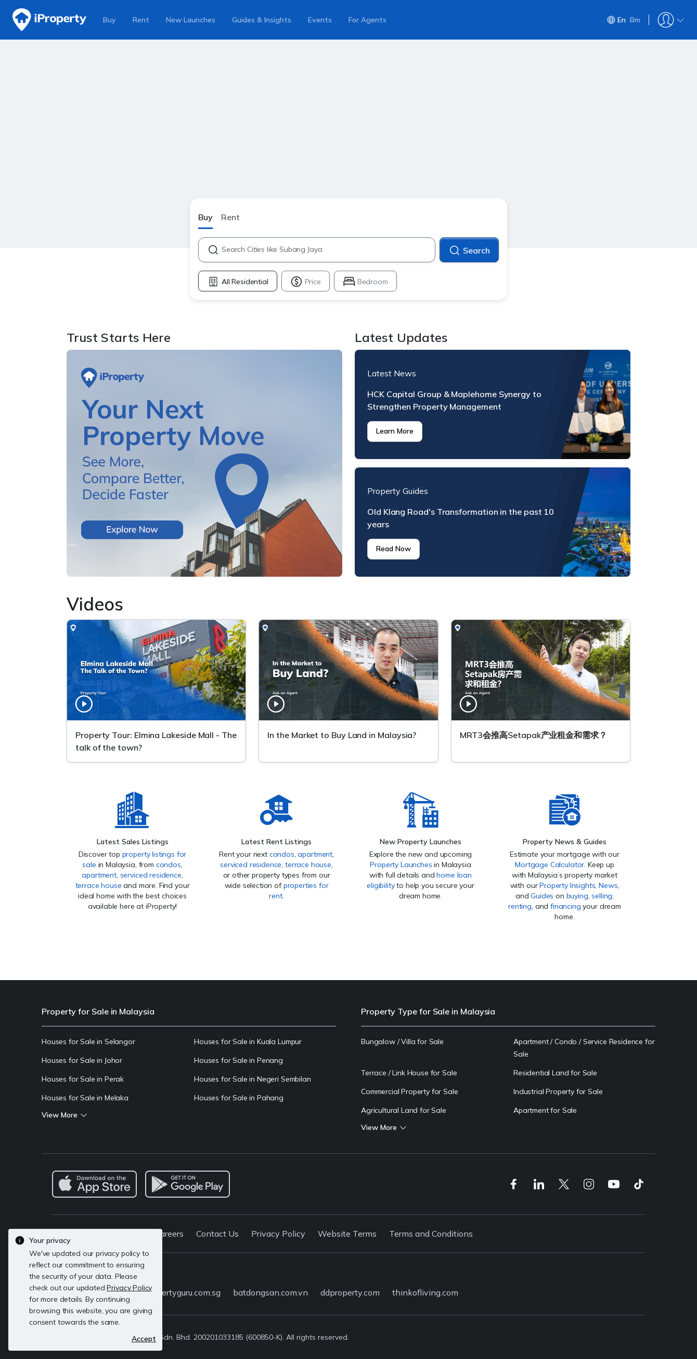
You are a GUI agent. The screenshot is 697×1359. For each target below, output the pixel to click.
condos (168, 864)
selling (601, 895)
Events (320, 19)
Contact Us (217, 1233)
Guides (542, 895)
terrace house (98, 885)
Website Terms (347, 1233)
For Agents (367, 19)
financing (565, 906)
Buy (109, 19)
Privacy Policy (278, 1233)
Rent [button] (230, 217)
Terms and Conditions (431, 1233)
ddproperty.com (350, 1292)
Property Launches (401, 864)
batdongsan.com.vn (270, 1292)
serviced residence (151, 875)
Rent (141, 19)
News (608, 885)
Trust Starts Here (204, 463)
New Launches (190, 19)
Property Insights (567, 885)
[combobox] (328, 249)
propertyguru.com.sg (182, 1292)
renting (520, 906)
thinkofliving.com (425, 1292)
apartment (99, 875)
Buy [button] (205, 217)
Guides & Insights (261, 19)
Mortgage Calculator (549, 864)
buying (577, 895)
